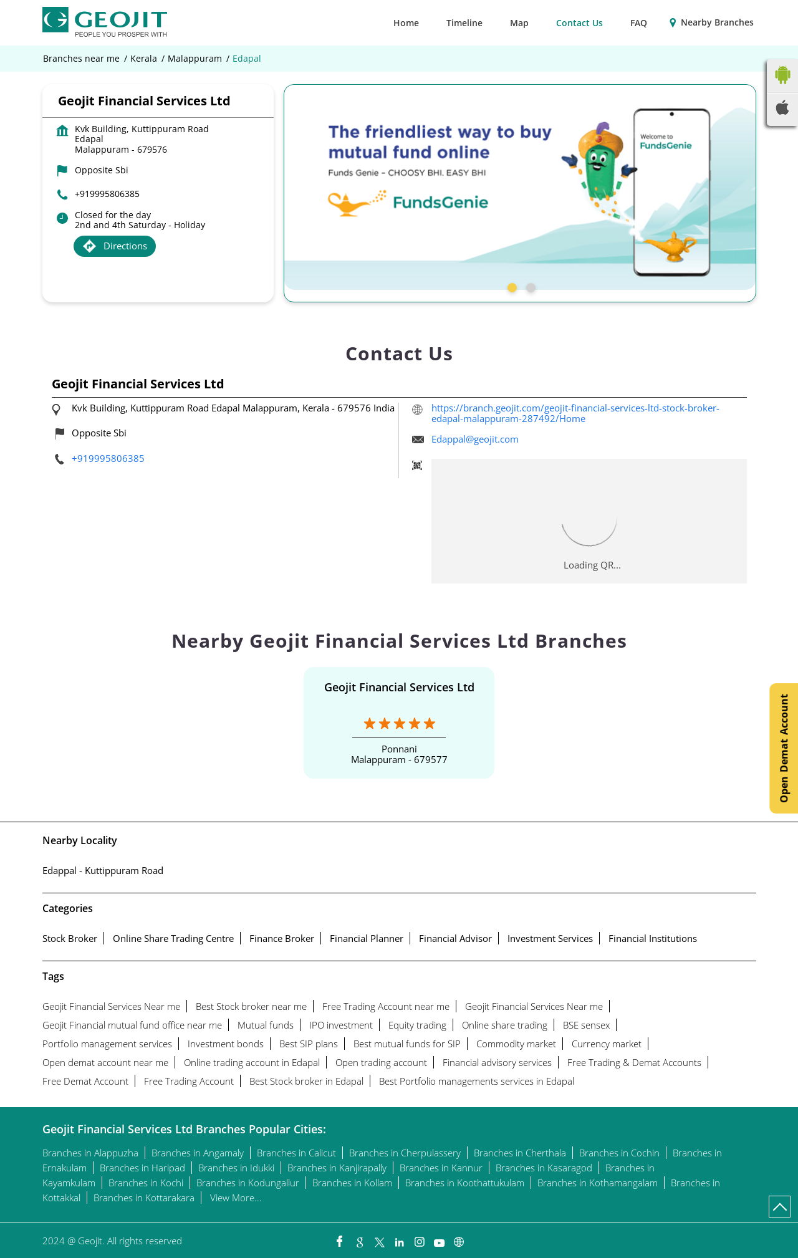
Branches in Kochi (145, 1182)
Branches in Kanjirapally (337, 1167)
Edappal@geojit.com (475, 439)
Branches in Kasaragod (544, 1167)
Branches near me (81, 59)
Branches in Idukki (236, 1167)
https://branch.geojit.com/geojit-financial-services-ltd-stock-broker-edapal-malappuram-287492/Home (575, 413)
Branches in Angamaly (197, 1152)
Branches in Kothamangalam (597, 1182)
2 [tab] (529, 286)
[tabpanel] (520, 187)
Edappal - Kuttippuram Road (102, 870)
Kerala (143, 59)
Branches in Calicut (296, 1152)
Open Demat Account (784, 748)
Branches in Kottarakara (144, 1197)
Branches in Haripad (142, 1167)
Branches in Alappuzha (90, 1152)
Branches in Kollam (352, 1182)
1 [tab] (510, 286)
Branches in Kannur (441, 1167)
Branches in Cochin (619, 1152)
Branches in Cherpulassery (405, 1152)
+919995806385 (107, 193)
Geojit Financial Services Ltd (399, 686)
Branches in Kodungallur (247, 1182)
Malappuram (195, 59)
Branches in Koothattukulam (464, 1182)
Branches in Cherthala (520, 1152)
